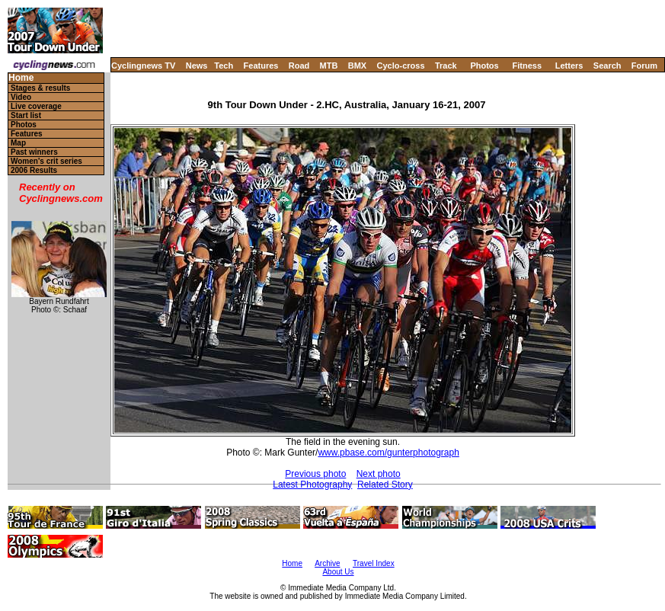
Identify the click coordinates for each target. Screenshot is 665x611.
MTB (329, 65)
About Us (337, 572)
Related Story (385, 484)
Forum (644, 65)
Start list (26, 115)
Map (18, 143)
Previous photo (315, 474)
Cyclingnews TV (143, 65)
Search (607, 65)
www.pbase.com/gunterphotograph (388, 452)
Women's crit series (46, 161)
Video (21, 97)
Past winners (34, 152)
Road (299, 65)
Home (21, 78)
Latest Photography (312, 484)
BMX (357, 65)
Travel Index (374, 563)
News (197, 65)
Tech (223, 65)
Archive (327, 563)
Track (446, 65)
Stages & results (40, 88)
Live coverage (36, 106)
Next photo (378, 474)
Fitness (527, 65)
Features (261, 65)
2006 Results (34, 170)
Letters (569, 65)
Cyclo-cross (401, 65)
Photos (484, 65)
